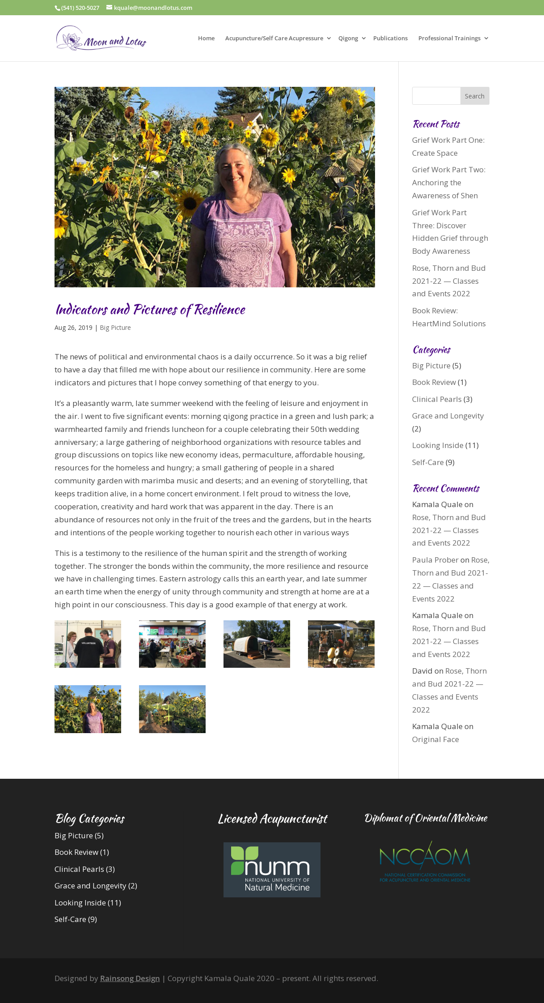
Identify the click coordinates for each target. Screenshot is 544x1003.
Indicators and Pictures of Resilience (150, 309)
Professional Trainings (449, 38)
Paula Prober (435, 560)
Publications (390, 38)
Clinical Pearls (437, 399)
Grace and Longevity (448, 415)
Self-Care (428, 462)
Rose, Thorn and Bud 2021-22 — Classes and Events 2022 (449, 281)
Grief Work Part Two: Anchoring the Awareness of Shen (448, 182)
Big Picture (115, 327)
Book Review (434, 382)
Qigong (348, 38)
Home (206, 38)
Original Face (435, 739)
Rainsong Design (130, 978)
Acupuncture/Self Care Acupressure (274, 38)
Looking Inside (438, 445)
